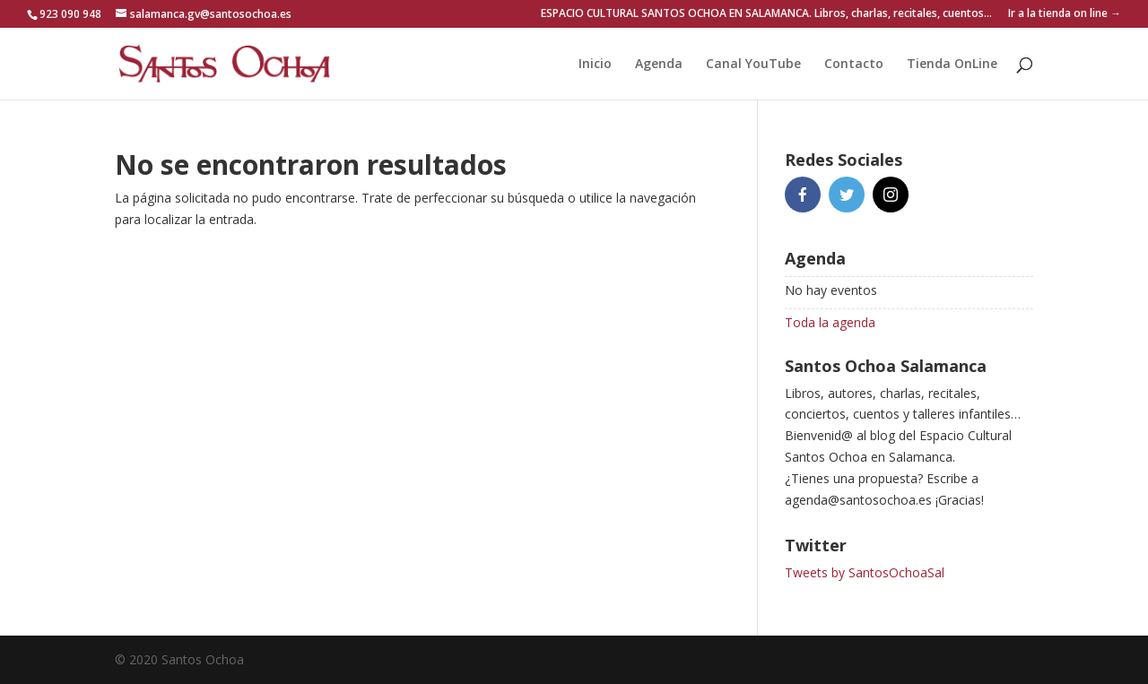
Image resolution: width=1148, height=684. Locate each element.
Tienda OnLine (952, 64)
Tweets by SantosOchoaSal (864, 572)
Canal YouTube (753, 64)
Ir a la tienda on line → (1064, 14)
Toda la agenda (830, 322)
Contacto (853, 64)
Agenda (659, 64)
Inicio (595, 64)
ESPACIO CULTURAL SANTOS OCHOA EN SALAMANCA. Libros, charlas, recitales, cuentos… (766, 14)
